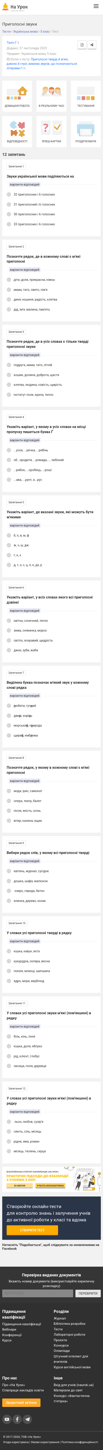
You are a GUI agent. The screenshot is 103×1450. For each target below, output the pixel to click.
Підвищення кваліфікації (21, 1324)
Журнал (60, 1318)
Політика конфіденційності (79, 1442)
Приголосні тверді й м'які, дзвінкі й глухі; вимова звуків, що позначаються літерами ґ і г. (42, 63)
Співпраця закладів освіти (23, 1390)
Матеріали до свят (68, 1390)
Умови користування (45, 1442)
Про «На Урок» (13, 1385)
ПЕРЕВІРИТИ (88, 1293)
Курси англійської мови (72, 1367)
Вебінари (9, 1329)
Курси (6, 1340)
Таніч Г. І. (13, 42)
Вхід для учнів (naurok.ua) (74, 1385)
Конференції (12, 1335)
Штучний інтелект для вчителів (71, 1359)
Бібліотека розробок (70, 1324)
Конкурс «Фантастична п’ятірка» (72, 1398)
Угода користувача (16, 1442)
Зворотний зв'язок (21, 1402)
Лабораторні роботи (69, 1335)
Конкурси (61, 1345)
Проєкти (60, 1340)
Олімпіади (62, 1351)
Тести (58, 1329)
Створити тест (32, 1230)
